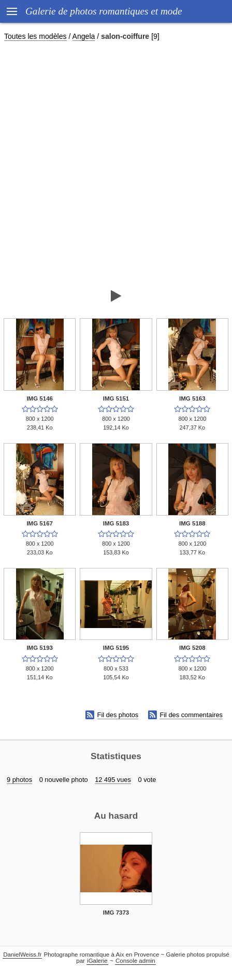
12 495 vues (113, 779)
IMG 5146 (39, 398)
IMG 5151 (116, 398)
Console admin (135, 961)
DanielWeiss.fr (22, 954)
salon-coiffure (125, 36)
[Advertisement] (116, 165)
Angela (83, 36)
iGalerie (97, 961)
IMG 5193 (39, 648)
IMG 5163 (192, 398)
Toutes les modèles (35, 36)
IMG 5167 (39, 523)
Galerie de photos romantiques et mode (103, 11)
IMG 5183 (116, 523)
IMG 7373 (116, 912)
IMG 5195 (116, 648)
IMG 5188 (192, 523)
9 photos (19, 779)
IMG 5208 (192, 648)
